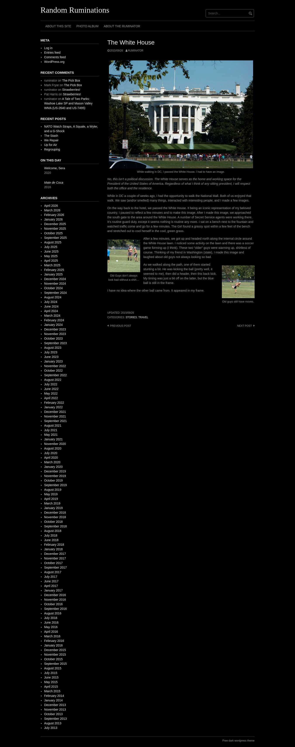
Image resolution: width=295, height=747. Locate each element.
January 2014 (53, 700)
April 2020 (51, 457)
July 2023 (50, 352)
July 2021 (50, 430)
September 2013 (55, 718)
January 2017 (53, 590)
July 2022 (50, 384)
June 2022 (51, 389)
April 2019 (51, 499)
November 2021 (55, 416)
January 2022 (53, 407)
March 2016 (52, 636)
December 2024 (55, 279)
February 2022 (54, 402)
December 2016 (55, 595)
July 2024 (50, 302)
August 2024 (52, 297)
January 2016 (53, 645)
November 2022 (55, 366)
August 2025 (52, 242)
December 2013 (55, 705)
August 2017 (52, 572)
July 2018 (50, 535)
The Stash (51, 135)
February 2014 (54, 695)
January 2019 (53, 508)
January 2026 (53, 219)
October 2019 (53, 480)
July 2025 (50, 247)
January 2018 (53, 549)
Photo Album (87, 26)
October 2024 (53, 288)
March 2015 (52, 691)
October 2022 (53, 370)
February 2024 (54, 320)
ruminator (135, 50)
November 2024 (55, 283)
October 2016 (53, 604)
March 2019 (52, 503)
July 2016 (50, 618)
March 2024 (52, 315)
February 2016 (54, 641)
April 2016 (51, 631)
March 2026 (52, 210)
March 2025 (52, 265)
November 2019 (55, 476)
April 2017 (51, 586)
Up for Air (50, 145)
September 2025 (55, 237)
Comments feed (55, 57)
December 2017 (55, 554)
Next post (244, 325)
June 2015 (51, 677)
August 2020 (52, 448)
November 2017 (55, 558)
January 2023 (53, 361)
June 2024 (51, 306)
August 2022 (52, 379)
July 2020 (50, 453)
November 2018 (55, 517)
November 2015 (55, 654)
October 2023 (53, 338)
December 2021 (55, 412)
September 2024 (55, 292)
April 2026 (51, 205)
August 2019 (52, 489)
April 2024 (51, 311)
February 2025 (54, 270)
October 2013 (53, 714)
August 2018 (52, 531)
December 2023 (55, 329)
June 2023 (51, 357)
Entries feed (52, 52)
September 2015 (55, 663)
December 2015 (55, 650)
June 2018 (51, 540)
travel (143, 317)
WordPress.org (54, 61)
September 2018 (55, 526)
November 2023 (55, 334)
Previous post (120, 325)
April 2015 (51, 686)
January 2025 (53, 274)
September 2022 (55, 375)
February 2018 (54, 544)
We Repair (51, 140)
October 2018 (53, 521)
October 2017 (53, 563)
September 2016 (55, 608)
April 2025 (51, 260)
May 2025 (50, 256)
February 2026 (54, 215)
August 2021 (52, 425)
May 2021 (50, 434)
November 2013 (55, 709)
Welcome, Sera (54, 168)
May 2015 (50, 682)
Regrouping (52, 149)
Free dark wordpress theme (239, 740)
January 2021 (53, 439)
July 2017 (50, 576)
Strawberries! (71, 89)
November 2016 (55, 599)
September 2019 (55, 485)
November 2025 (55, 228)
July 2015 (50, 673)
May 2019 (50, 494)
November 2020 (55, 444)
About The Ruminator (122, 26)
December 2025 (55, 224)
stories (131, 317)
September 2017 (55, 567)
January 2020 (53, 466)
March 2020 (52, 462)
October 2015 (53, 659)
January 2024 (53, 324)
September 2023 (55, 343)
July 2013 (50, 728)
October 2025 (53, 233)
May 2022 (50, 393)
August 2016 (52, 613)
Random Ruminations (75, 10)
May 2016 (50, 627)
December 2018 (55, 512)
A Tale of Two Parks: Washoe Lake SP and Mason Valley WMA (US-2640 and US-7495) (68, 103)
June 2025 (51, 251)
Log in (48, 48)
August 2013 (52, 723)
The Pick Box (71, 80)
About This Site (58, 26)
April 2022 (51, 398)
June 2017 (51, 581)
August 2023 (52, 347)
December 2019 (55, 471)
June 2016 (51, 622)
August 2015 (52, 668)
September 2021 (55, 421)
